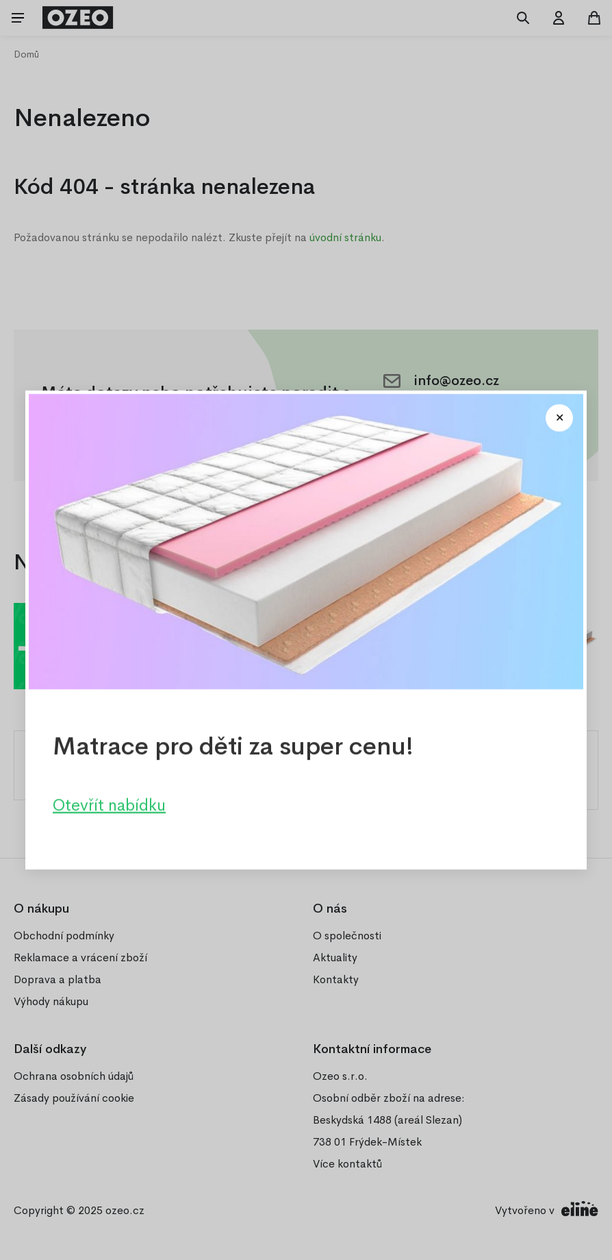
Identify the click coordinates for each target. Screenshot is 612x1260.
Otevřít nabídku (109, 805)
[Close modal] (559, 418)
